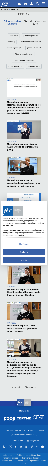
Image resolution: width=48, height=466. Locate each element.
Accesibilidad (7, 461)
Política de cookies (10, 458)
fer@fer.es (33, 441)
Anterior (18, 387)
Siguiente (29, 387)
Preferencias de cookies (31, 458)
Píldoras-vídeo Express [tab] (12, 22)
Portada (4, 9)
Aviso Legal (7, 455)
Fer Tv (24, 14)
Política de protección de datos (29, 455)
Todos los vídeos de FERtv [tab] (35, 22)
